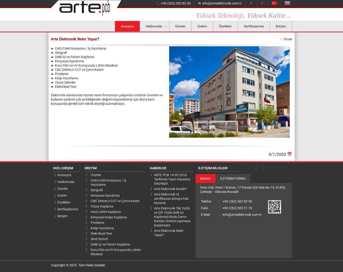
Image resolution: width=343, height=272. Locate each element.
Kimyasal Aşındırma (105, 195)
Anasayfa (127, 26)
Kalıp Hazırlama (102, 228)
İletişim (281, 26)
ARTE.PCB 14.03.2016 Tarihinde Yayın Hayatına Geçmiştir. (172, 179)
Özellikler (225, 26)
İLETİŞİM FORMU (232, 178)
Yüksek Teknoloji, (243, 15)
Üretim (202, 26)
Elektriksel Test (101, 233)
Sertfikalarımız (254, 26)
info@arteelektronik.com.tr (220, 3)
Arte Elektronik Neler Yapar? (169, 233)
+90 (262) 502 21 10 (226, 208)
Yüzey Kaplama (102, 206)
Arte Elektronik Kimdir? (170, 189)
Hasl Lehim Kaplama (106, 212)
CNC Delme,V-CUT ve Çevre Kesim (115, 201)
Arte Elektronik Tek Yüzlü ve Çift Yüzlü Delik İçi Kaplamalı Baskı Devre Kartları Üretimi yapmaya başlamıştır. (172, 216)
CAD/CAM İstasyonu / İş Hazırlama (108, 182)
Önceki (286, 39)
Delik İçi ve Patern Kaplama (110, 244)
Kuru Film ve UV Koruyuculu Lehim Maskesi (116, 252)
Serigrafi (97, 190)
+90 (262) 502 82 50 (173, 3)
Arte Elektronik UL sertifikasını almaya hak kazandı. (171, 198)
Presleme (97, 223)
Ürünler (180, 26)
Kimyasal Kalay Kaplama (109, 217)
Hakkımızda (154, 26)
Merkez (205, 178)
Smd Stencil (99, 239)
